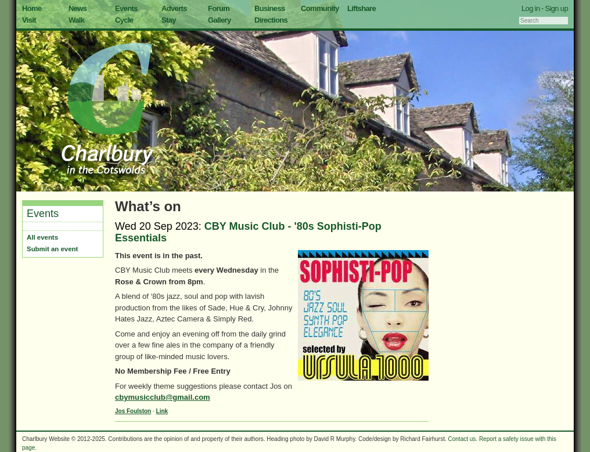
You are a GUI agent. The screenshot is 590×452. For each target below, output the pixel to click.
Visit (29, 20)
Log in (530, 8)
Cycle (124, 20)
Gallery (219, 20)
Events (126, 8)
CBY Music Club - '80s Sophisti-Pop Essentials (248, 232)
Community (320, 8)
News (78, 8)
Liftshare (361, 8)
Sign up (556, 8)
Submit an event (52, 248)
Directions (270, 20)
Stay (168, 20)
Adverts (174, 8)
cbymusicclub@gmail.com (162, 397)
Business (269, 8)
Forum (218, 8)
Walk (76, 20)
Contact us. (463, 439)
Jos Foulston (133, 411)
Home (32, 8)
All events (42, 237)
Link (162, 411)
